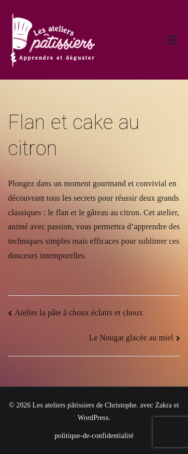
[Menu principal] (172, 40)
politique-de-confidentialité (94, 435)
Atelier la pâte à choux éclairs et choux (79, 312)
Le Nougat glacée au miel (131, 337)
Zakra (163, 405)
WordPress (93, 417)
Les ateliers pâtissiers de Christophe (84, 405)
